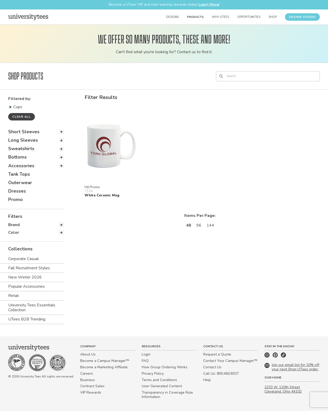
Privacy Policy (153, 373)
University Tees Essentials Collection (31, 307)
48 (188, 225)
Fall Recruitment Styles (29, 268)
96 (198, 225)
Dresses (17, 191)
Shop (273, 17)
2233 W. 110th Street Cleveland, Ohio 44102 (283, 389)
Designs (172, 17)
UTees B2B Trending (26, 319)
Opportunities (248, 17)
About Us (88, 354)
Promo (15, 199)
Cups (15, 107)
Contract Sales (92, 386)
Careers (86, 373)
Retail (13, 295)
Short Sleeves (23, 132)
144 (210, 225)
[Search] (268, 76)
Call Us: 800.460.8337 (221, 373)
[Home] (28, 17)
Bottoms (17, 157)
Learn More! (209, 4)
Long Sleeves (23, 140)
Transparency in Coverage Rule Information (167, 394)
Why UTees (220, 17)
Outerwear (20, 183)
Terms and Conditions (159, 379)
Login (146, 354)
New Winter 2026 (25, 277)
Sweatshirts (21, 149)
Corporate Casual (23, 259)
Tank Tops (19, 174)
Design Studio (302, 17)
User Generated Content (162, 386)
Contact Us (212, 367)
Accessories (21, 166)
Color (13, 232)
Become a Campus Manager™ (104, 360)
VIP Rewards (90, 392)
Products (195, 17)
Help (207, 379)
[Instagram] (267, 356)
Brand (14, 225)
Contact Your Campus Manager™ (230, 360)
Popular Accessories (26, 286)
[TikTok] (283, 356)
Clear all (21, 117)
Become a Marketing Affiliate (104, 367)
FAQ (145, 360)
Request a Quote (217, 354)
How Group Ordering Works (164, 367)
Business (87, 379)
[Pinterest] (276, 356)
